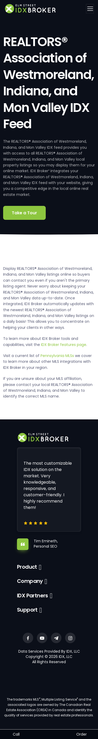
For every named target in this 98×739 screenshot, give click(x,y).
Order (81, 734)
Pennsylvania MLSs (57, 355)
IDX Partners (32, 595)
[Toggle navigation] (90, 8)
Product (27, 567)
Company (30, 581)
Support (27, 609)
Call (16, 734)
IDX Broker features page (63, 344)
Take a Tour (24, 213)
